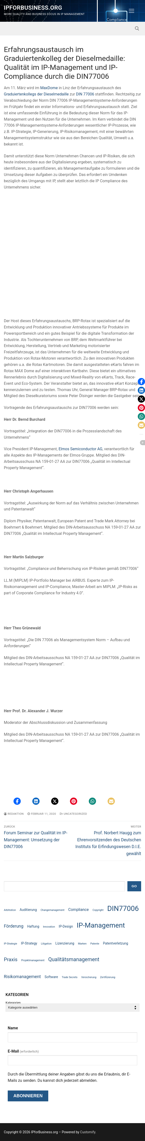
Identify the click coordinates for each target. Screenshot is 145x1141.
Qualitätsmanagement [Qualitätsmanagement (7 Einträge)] (73, 959)
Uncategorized (73, 813)
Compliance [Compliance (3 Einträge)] (78, 909)
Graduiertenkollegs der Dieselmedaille (36, 94)
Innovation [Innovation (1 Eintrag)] (49, 926)
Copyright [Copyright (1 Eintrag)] (98, 910)
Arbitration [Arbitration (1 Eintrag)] (10, 910)
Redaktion (14, 813)
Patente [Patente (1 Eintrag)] (94, 943)
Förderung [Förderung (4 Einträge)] (13, 926)
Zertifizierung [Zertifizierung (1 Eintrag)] (107, 977)
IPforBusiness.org (33, 7)
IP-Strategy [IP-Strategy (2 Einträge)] (29, 943)
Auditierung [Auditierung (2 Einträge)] (28, 910)
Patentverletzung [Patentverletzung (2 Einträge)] (115, 943)
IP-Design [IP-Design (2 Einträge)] (66, 926)
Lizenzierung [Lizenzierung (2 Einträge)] (64, 943)
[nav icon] (131, 11)
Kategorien (13, 1003)
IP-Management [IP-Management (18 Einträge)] (101, 925)
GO (134, 886)
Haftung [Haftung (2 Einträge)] (33, 926)
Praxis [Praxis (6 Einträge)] (10, 959)
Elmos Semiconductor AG (81, 449)
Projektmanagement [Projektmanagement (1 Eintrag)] (32, 960)
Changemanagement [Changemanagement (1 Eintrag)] (52, 910)
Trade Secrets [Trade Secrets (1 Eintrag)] (69, 977)
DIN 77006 (85, 94)
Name (13, 1028)
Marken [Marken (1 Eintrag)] (82, 943)
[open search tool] (137, 28)
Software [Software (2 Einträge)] (51, 977)
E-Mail (23, 1051)
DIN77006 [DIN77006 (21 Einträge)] (123, 908)
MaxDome (49, 88)
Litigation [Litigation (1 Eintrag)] (46, 943)
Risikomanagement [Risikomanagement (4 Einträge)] (22, 976)
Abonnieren (27, 1095)
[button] (17, 801)
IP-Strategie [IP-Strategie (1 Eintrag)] (10, 943)
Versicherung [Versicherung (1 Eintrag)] (88, 977)
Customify (87, 1132)
